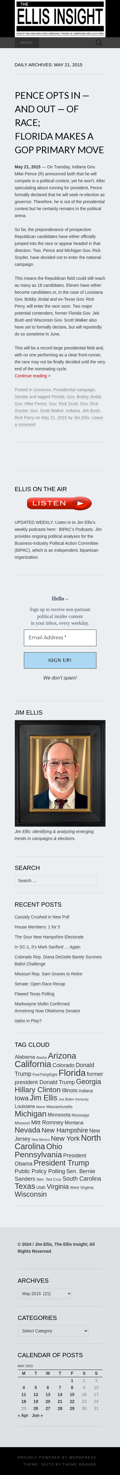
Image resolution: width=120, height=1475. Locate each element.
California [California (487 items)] (33, 1064)
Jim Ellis (81, 417)
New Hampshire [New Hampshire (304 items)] (64, 1130)
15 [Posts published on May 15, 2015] (72, 1394)
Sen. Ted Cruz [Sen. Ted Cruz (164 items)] (49, 1179)
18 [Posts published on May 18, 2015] (23, 1401)
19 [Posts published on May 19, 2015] (36, 1401)
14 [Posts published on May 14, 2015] (60, 1394)
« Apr (23, 1415)
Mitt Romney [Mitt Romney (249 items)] (47, 1122)
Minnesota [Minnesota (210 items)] (59, 1114)
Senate (21, 396)
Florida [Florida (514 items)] (72, 1073)
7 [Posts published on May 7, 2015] (60, 1387)
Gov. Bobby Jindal (84, 396)
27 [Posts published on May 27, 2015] (48, 1408)
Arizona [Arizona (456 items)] (62, 1055)
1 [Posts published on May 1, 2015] (72, 1380)
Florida (58, 396)
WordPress (82, 1457)
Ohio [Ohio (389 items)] (54, 1146)
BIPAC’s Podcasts (76, 529)
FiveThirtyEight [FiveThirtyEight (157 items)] (45, 1075)
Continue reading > (33, 375)
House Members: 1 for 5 (37, 926)
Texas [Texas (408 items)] (25, 1186)
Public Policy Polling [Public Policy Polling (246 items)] (40, 1171)
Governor (42, 389)
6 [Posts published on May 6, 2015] (48, 1387)
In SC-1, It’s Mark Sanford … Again (48, 946)
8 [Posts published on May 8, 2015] (72, 1387)
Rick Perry (24, 417)
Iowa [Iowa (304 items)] (22, 1098)
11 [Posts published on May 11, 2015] (23, 1394)
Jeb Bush (91, 410)
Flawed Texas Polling (34, 993)
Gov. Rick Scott (63, 403)
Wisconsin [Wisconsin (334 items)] (31, 1194)
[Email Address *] (60, 638)
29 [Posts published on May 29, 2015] (72, 1408)
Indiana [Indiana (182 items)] (86, 1090)
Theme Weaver (79, 1464)
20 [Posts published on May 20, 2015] (48, 1401)
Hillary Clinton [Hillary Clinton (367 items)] (38, 1090)
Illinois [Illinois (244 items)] (69, 1090)
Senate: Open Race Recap (40, 983)
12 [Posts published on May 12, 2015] (36, 1394)
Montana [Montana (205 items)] (74, 1122)
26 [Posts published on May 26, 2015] (36, 1408)
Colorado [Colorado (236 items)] (63, 1065)
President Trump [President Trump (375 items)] (61, 1163)
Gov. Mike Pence (31, 403)
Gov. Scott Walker (46, 410)
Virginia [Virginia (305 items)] (58, 1186)
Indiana (73, 410)
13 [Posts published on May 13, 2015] (48, 1394)
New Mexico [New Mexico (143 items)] (40, 1139)
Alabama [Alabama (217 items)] (25, 1057)
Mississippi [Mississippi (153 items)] (80, 1115)
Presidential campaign (74, 389)
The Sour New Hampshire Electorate (49, 936)
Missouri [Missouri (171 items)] (22, 1123)
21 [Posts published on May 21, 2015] (60, 1401)
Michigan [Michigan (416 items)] (31, 1113)
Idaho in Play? (28, 1020)
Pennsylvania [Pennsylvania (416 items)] (38, 1154)
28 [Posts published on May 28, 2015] (60, 1408)
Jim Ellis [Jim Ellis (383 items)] (43, 1097)
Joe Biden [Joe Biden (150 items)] (66, 1099)
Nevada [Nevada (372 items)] (28, 1130)
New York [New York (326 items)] (65, 1138)
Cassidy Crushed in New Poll (42, 916)
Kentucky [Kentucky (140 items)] (82, 1099)
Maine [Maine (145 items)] (40, 1107)
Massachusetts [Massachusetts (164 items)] (59, 1106)
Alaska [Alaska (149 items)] (41, 1057)
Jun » (37, 1415)
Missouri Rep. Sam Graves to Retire (49, 973)
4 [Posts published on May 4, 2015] (24, 1387)
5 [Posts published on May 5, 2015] (36, 1387)
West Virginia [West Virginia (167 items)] (81, 1187)
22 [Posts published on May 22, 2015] (72, 1401)
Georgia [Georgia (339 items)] (88, 1082)
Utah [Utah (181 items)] (40, 1187)
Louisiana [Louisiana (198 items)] (25, 1106)
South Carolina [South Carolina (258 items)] (82, 1179)
